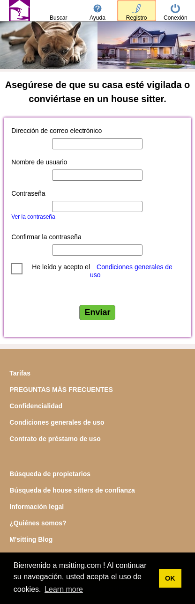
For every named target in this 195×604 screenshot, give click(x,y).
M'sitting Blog (30, 539)
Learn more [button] (64, 589)
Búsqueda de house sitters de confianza (72, 490)
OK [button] (170, 578)
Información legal (36, 506)
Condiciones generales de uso (56, 422)
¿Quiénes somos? (37, 523)
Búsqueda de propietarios (49, 474)
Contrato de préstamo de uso (54, 438)
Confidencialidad (35, 406)
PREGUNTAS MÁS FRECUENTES (61, 389)
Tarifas (19, 373)
